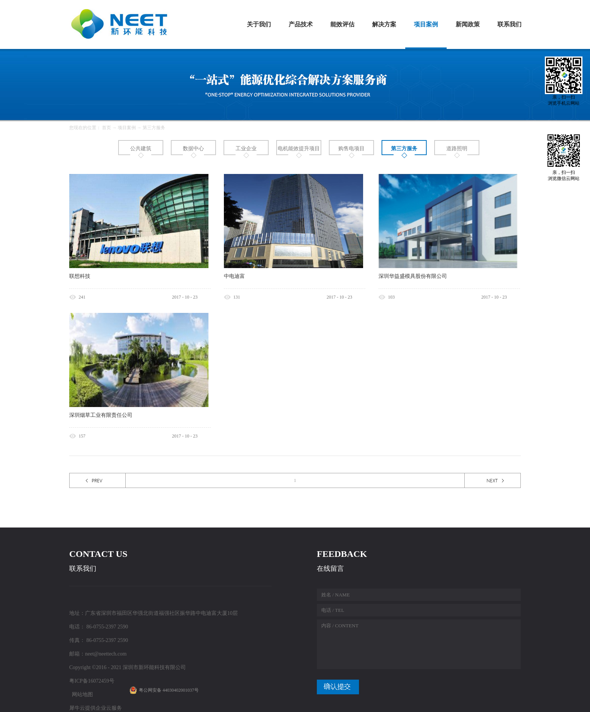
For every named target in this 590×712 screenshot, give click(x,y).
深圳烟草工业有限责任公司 (100, 415)
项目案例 (127, 127)
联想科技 (79, 276)
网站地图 (81, 694)
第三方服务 (154, 127)
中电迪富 (234, 276)
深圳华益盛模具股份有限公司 (413, 276)
